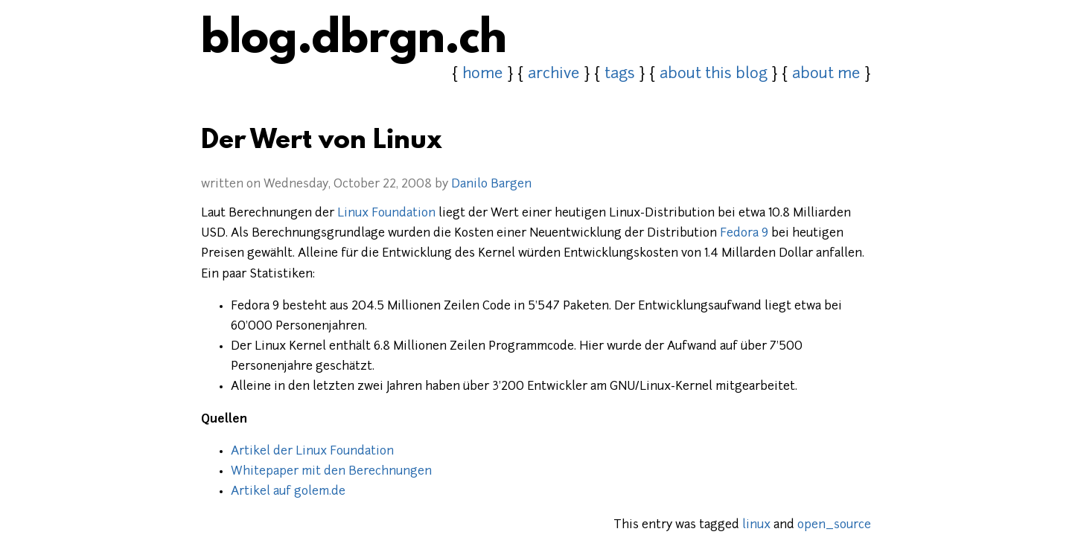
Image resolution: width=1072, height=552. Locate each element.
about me (826, 74)
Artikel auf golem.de (288, 492)
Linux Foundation (386, 213)
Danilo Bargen (491, 184)
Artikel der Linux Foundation (312, 452)
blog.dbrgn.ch (354, 41)
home (482, 74)
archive (554, 74)
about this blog (714, 74)
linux (756, 525)
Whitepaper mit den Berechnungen (331, 472)
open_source (834, 525)
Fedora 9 (744, 234)
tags (619, 74)
